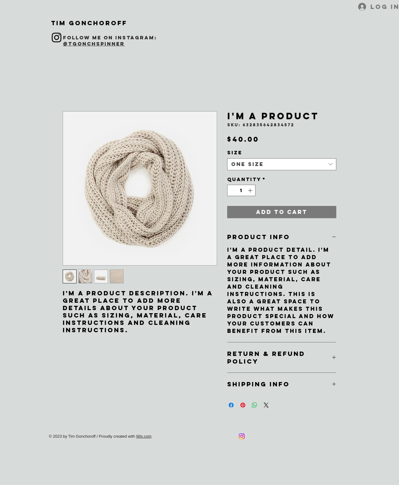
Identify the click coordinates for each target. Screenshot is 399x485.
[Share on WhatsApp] (254, 405)
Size (234, 152)
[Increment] (251, 190)
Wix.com (144, 436)
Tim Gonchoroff (89, 23)
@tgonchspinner (94, 44)
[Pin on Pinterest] (243, 405)
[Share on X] (266, 405)
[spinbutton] (241, 190)
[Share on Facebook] (231, 405)
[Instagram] (56, 37)
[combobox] (281, 164)
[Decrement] (232, 190)
